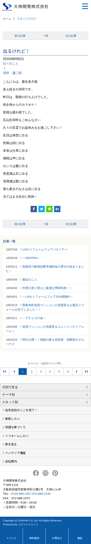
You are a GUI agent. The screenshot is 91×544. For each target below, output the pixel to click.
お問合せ (57, 538)
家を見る (11, 444)
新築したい (12, 418)
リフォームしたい (17, 436)
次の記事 (71, 35)
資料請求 (34, 538)
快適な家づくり (15, 427)
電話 (79, 538)
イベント (11, 538)
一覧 (45, 35)
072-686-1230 (41, 493)
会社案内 (11, 461)
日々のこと (11, 63)
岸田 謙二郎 (12, 73)
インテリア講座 (15, 453)
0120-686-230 (20, 493)
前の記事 (20, 35)
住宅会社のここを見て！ (21, 410)
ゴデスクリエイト (28, 524)
